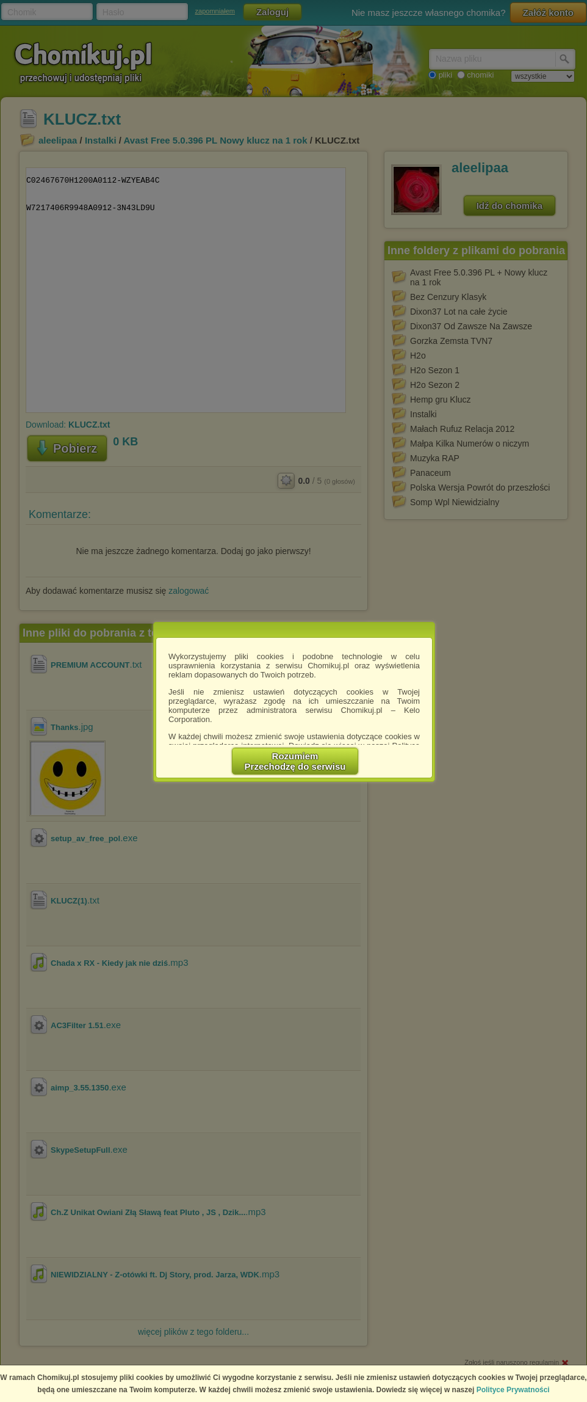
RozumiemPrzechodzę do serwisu (295, 761)
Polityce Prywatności (513, 1390)
